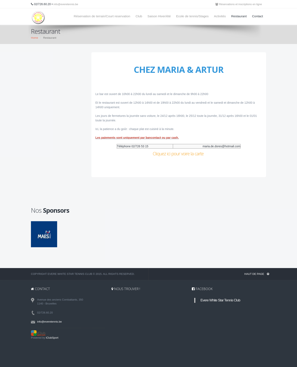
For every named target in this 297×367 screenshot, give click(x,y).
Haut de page (256, 273)
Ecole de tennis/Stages (192, 16)
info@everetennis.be (65, 4)
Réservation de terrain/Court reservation (102, 16)
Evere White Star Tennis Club (220, 300)
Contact (257, 16)
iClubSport (52, 337)
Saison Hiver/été (159, 16)
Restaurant (239, 16)
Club (139, 16)
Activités (220, 16)
